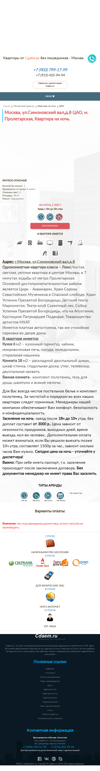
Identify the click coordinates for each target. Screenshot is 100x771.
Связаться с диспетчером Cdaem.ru (50, 84)
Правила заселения (50, 702)
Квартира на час (50, 689)
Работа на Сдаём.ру (50, 714)
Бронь (50, 685)
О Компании (50, 673)
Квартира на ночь (50, 698)
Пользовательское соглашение (50, 718)
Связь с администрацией (50, 706)
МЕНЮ (50, 96)
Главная (6, 106)
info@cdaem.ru (30, 764)
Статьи (50, 710)
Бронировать (50, 226)
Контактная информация (50, 677)
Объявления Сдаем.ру (23, 106)
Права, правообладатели (50, 681)
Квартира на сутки (50, 694)
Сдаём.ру (32, 58)
